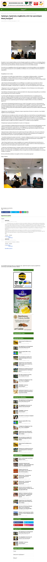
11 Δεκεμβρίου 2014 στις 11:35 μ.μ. (11, 221)
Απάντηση (6, 235)
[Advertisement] (23, 32)
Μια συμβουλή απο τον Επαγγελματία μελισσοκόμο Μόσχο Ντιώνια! (26, 347)
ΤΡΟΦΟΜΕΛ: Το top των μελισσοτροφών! (23, 386)
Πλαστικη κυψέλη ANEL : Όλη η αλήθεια (25, 352)
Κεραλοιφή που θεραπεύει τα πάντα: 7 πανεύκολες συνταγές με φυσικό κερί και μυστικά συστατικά (26, 391)
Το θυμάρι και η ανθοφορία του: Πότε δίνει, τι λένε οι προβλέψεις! (25, 380)
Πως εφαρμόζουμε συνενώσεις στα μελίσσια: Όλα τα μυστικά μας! (25, 406)
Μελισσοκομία (9, 13)
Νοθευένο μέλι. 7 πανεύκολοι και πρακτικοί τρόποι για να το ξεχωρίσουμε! (25, 476)
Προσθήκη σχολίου (8, 248)
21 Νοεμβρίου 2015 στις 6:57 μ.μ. (11, 240)
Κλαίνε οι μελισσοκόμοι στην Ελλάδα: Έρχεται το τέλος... (26, 459)
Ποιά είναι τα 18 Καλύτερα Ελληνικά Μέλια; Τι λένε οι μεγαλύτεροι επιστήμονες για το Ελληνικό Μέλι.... (25, 507)
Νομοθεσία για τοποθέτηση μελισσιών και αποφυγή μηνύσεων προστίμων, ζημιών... (26, 370)
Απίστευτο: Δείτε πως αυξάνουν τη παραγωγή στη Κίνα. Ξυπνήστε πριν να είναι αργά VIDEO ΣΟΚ (26, 488)
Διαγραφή (10, 235)
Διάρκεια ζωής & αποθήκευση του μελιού (25, 342)
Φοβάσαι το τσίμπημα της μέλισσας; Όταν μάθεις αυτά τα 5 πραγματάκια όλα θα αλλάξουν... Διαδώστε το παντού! (25, 495)
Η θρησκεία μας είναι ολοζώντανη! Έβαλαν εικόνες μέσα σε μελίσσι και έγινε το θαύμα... (25, 364)
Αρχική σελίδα (3, 13)
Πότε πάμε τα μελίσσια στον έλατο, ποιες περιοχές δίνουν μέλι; (25, 375)
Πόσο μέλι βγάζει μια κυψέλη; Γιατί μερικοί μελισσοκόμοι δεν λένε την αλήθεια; (25, 358)
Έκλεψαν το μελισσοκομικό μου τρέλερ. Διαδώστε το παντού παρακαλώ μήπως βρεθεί (26, 513)
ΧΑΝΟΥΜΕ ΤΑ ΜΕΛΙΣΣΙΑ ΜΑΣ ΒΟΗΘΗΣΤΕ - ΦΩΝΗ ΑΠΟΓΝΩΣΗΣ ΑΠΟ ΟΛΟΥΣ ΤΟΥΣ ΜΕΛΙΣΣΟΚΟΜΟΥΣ (26, 464)
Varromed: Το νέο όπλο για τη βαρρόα (26, 415)
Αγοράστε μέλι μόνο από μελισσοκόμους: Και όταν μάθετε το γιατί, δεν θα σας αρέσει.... (25, 470)
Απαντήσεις (8, 236)
